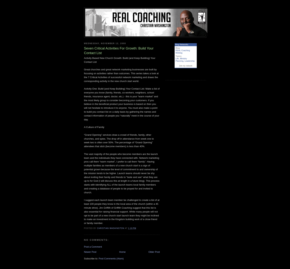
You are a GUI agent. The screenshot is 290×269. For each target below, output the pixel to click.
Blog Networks (181, 44)
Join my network (185, 66)
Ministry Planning (181, 59)
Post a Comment (93, 246)
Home (122, 252)
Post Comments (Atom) (111, 258)
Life (177, 58)
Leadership (190, 61)
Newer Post (90, 252)
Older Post (154, 252)
